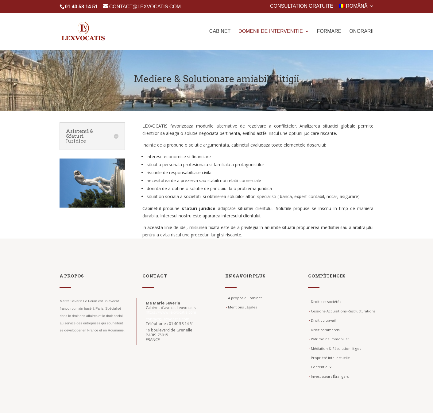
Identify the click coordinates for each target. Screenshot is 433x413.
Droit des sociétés (324, 301)
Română (353, 6)
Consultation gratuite (301, 6)
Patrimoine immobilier (328, 339)
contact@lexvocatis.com (167, 319)
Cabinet (219, 31)
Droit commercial (324, 329)
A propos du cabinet (244, 298)
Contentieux (319, 367)
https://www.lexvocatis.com (171, 312)
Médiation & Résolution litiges (334, 348)
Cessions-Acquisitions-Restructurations (341, 311)
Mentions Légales (241, 307)
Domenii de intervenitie (270, 31)
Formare (329, 31)
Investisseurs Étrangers (328, 376)
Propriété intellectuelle (329, 357)
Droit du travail (322, 320)
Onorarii (361, 31)
